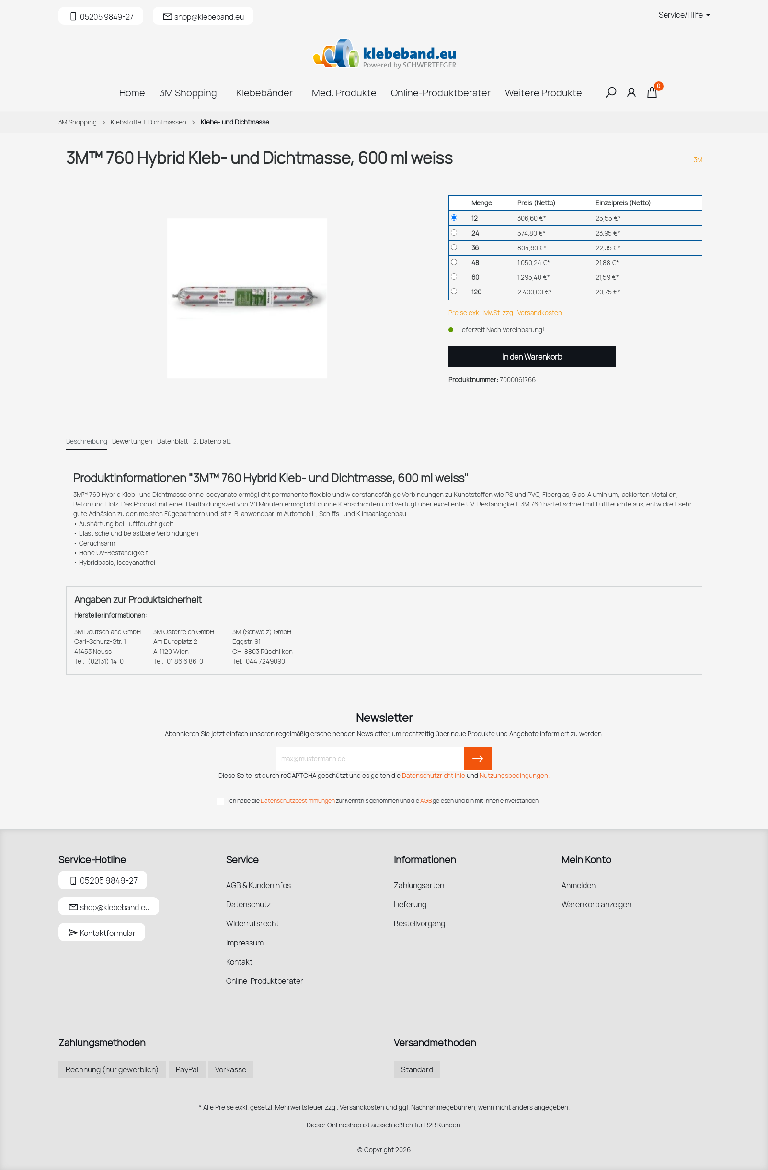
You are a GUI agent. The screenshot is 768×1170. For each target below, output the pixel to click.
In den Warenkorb (532, 356)
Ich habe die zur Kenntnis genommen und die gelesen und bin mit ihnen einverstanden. (384, 801)
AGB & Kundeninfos (258, 885)
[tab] (86, 441)
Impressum (245, 942)
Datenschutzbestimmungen (298, 801)
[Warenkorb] (652, 94)
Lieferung (410, 904)
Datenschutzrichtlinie (433, 775)
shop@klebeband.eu (108, 907)
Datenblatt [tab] (172, 441)
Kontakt (239, 961)
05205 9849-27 (103, 879)
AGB (426, 801)
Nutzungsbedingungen (514, 775)
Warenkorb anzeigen (596, 904)
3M (698, 160)
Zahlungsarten (419, 885)
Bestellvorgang (419, 923)
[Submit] (477, 759)
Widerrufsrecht (252, 923)
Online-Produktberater (264, 981)
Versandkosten (362, 1107)
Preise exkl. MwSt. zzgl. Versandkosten (505, 312)
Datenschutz (248, 904)
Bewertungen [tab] (132, 441)
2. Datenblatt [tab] (212, 441)
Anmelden (579, 885)
